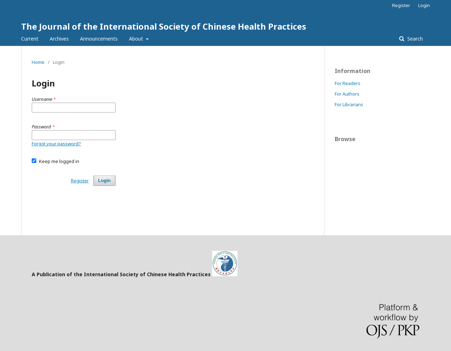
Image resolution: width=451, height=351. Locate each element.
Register (401, 5)
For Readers (347, 83)
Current (29, 38)
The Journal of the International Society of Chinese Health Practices (163, 26)
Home (38, 62)
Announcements (99, 38)
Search (414, 38)
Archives (59, 38)
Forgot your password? (56, 143)
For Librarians (349, 104)
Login (424, 5)
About (136, 38)
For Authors (347, 94)
